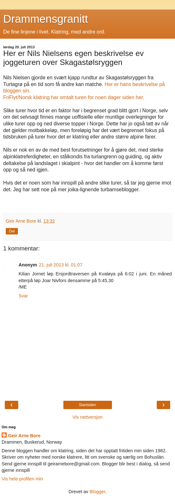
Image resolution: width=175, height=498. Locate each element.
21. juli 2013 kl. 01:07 (61, 264)
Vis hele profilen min (22, 478)
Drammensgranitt (45, 19)
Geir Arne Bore (24, 435)
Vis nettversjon (87, 417)
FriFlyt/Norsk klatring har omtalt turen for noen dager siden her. (74, 97)
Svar (23, 295)
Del (12, 231)
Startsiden (87, 405)
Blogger (97, 491)
